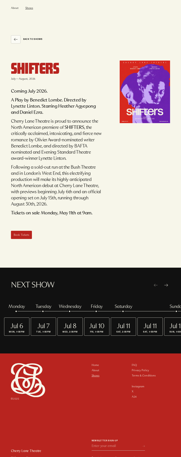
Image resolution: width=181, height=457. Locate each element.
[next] (166, 285)
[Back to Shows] (16, 39)
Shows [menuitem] (29, 8)
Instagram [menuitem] (138, 386)
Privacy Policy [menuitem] (140, 370)
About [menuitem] (14, 8)
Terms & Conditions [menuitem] (144, 375)
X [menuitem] (132, 391)
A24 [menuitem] (134, 396)
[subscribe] (143, 446)
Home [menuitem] (95, 365)
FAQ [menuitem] (134, 365)
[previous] (156, 285)
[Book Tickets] (21, 235)
